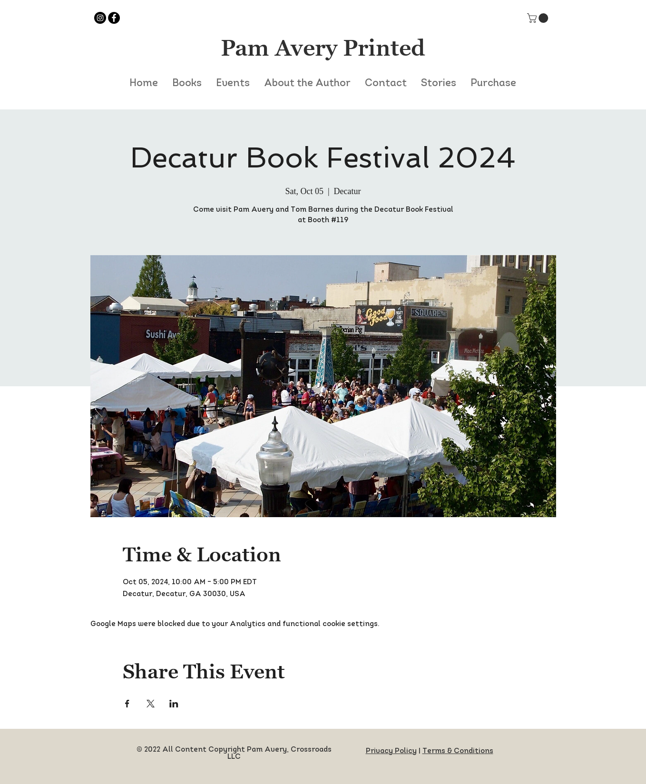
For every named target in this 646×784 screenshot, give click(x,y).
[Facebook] (114, 18)
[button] (538, 18)
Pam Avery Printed (323, 47)
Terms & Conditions (457, 751)
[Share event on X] (150, 703)
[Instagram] (100, 18)
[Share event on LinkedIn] (173, 703)
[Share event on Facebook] (127, 703)
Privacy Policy (391, 751)
